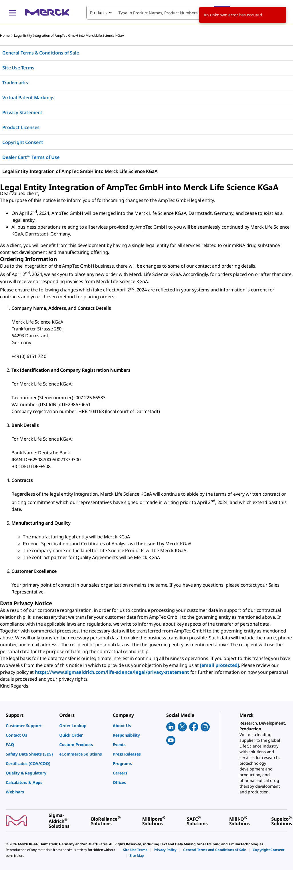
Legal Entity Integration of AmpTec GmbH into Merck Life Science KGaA (69, 35)
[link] (30, 725)
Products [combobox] (98, 12)
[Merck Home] (47, 12)
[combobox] (158, 13)
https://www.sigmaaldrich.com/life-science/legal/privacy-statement (112, 672)
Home (4, 35)
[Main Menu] (12, 13)
